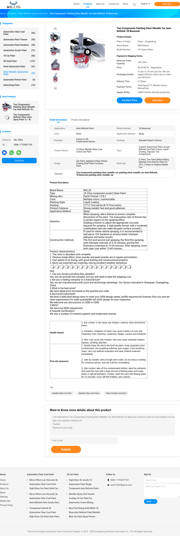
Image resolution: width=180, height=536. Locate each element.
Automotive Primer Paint (19, 79)
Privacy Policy (6, 505)
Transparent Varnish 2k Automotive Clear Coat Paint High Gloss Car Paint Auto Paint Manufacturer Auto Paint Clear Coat (44, 513)
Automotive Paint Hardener (19, 44)
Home (3, 480)
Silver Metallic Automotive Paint (19, 73)
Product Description (80, 120)
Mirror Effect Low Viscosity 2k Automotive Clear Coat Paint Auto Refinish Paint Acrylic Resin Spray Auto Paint (44, 499)
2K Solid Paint (19, 61)
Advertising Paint (19, 85)
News (2, 492)
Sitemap (4, 497)
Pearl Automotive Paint (19, 66)
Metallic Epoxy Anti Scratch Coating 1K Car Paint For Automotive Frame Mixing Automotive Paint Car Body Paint (84, 499)
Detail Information (58, 120)
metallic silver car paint (62, 393)
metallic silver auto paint (89, 393)
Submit (66, 449)
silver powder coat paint (116, 393)
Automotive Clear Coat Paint (19, 33)
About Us (4, 488)
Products (4, 484)
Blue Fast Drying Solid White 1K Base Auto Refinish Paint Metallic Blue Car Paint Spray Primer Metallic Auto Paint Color (84, 513)
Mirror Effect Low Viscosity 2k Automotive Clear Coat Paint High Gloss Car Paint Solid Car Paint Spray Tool (43, 484)
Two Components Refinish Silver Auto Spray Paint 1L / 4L (22, 117)
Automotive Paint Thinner (19, 39)
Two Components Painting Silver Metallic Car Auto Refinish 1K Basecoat (24, 107)
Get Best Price (129, 100)
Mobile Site (5, 501)
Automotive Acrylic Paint (19, 50)
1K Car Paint (19, 55)
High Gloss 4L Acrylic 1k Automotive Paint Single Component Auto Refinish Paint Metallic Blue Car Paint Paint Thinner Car (83, 484)
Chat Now (167, 4)
